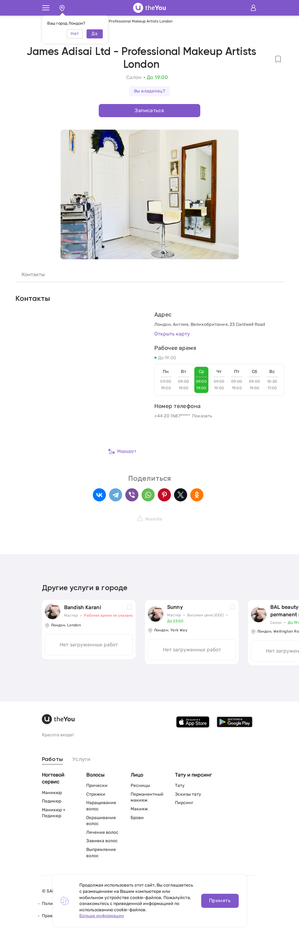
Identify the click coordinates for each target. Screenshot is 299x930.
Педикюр (51, 801)
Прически (96, 785)
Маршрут (122, 451)
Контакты (33, 274)
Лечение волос (102, 832)
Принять (220, 900)
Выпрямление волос (101, 852)
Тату (180, 785)
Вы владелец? (149, 91)
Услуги (81, 759)
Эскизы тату (188, 794)
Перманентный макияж (147, 797)
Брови (137, 817)
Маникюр (52, 792)
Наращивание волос (101, 806)
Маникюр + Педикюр (54, 813)
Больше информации (101, 915)
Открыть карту (172, 334)
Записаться (149, 110)
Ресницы (140, 785)
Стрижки (95, 794)
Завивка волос (102, 840)
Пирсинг (184, 802)
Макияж (139, 809)
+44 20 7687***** (172, 416)
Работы (52, 759)
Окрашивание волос (101, 821)
